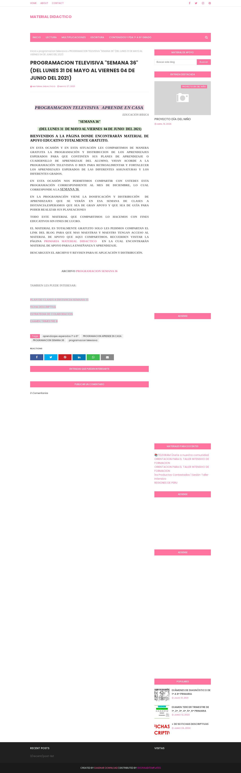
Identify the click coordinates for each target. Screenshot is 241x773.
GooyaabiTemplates (149, 767)
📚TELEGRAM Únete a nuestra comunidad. (181, 455)
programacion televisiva (53, 51)
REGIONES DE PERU (165, 483)
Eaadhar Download (106, 767)
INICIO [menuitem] (37, 37)
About (44, 3)
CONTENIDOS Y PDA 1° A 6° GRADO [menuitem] (130, 37)
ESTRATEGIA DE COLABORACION (51, 314)
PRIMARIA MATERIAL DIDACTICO (70, 241)
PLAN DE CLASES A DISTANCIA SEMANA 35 (59, 299)
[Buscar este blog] (175, 62)
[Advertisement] (197, 158)
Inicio (33, 51)
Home (33, 3)
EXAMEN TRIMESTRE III (44, 321)
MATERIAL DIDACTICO (51, 16)
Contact (58, 3)
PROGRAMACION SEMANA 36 (97, 271)
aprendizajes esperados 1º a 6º (60, 336)
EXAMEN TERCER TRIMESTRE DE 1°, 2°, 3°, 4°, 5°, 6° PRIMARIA (190, 709)
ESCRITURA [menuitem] (97, 37)
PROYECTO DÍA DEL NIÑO (172, 119)
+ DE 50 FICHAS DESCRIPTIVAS (190, 724)
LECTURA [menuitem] (51, 37)
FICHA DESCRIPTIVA (43, 307)
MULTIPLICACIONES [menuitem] (74, 37)
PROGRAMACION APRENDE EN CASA (102, 336)
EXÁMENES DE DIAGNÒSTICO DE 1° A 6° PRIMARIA (191, 692)
